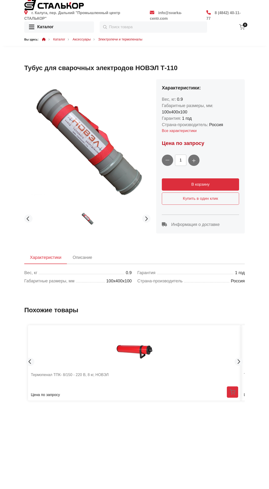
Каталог (41, 27)
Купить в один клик (200, 198)
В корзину (200, 184)
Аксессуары (82, 39)
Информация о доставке (191, 224)
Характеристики (45, 257)
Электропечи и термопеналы (120, 39)
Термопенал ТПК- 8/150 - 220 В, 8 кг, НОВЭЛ (70, 375)
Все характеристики (179, 131)
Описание (82, 257)
